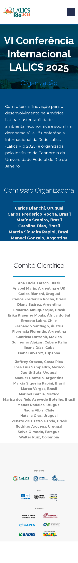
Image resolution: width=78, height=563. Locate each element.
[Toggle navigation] (71, 12)
